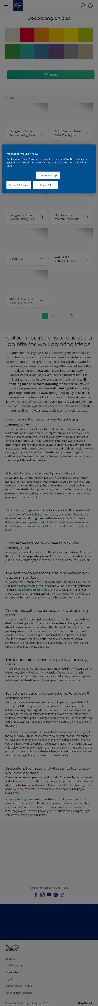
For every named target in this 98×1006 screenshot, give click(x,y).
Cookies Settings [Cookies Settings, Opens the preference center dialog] (48, 175)
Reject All (45, 185)
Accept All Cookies (19, 185)
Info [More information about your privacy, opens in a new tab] (9, 165)
